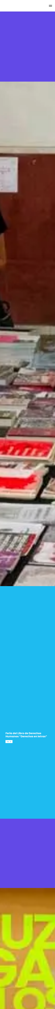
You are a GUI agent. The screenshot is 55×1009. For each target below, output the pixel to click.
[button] (9, 741)
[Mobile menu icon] (50, 6)
